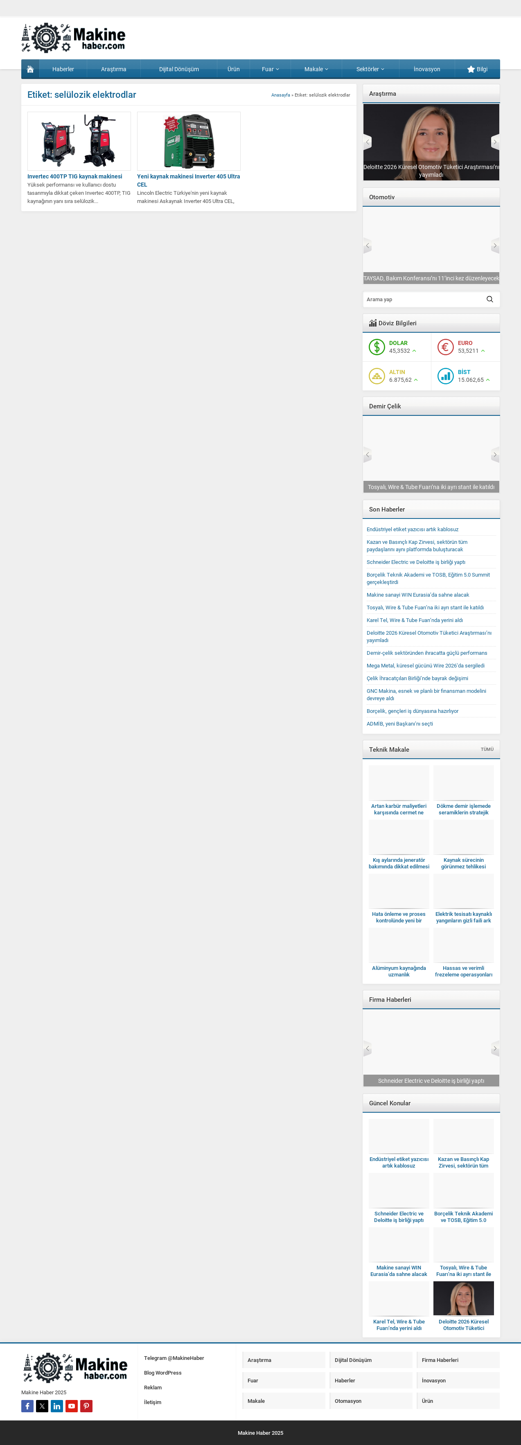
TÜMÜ (487, 749)
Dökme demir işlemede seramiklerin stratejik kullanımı (464, 812)
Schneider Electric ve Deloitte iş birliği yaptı (416, 562)
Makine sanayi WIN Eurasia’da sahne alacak (418, 594)
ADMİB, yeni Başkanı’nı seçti (400, 723)
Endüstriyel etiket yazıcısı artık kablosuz (412, 529)
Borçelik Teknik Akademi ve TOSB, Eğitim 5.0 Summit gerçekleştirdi (463, 1220)
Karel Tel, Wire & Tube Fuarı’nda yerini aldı (415, 620)
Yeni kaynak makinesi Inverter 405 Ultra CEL (188, 180)
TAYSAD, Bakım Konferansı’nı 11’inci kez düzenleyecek (431, 278)
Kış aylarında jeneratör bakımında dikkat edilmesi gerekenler (399, 866)
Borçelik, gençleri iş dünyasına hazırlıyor (412, 711)
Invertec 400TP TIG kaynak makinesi (74, 176)
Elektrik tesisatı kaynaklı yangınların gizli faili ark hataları (463, 920)
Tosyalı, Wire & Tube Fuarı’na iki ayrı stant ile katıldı (431, 487)
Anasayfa (280, 95)
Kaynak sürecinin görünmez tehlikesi (463, 863)
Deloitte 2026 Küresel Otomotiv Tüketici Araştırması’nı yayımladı (431, 170)
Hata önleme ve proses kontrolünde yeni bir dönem (399, 920)
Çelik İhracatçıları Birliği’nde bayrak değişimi (417, 678)
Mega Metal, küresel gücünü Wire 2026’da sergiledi (426, 665)
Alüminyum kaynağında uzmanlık (399, 971)
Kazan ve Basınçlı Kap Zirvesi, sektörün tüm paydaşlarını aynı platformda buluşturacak (417, 545)
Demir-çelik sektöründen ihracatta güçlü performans (427, 652)
